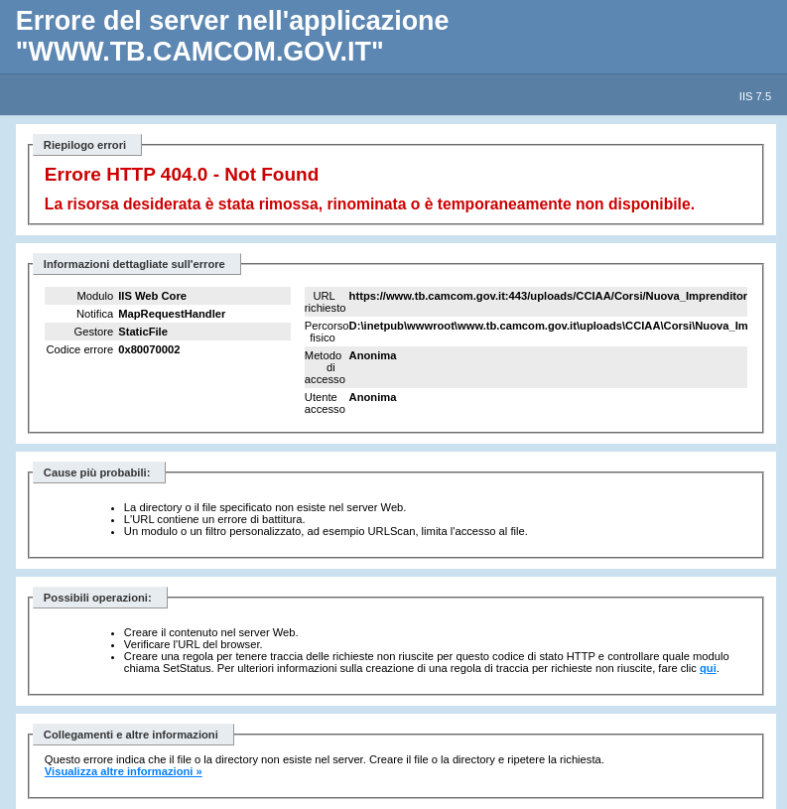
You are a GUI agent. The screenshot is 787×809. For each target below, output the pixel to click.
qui (708, 668)
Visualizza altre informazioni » (123, 771)
